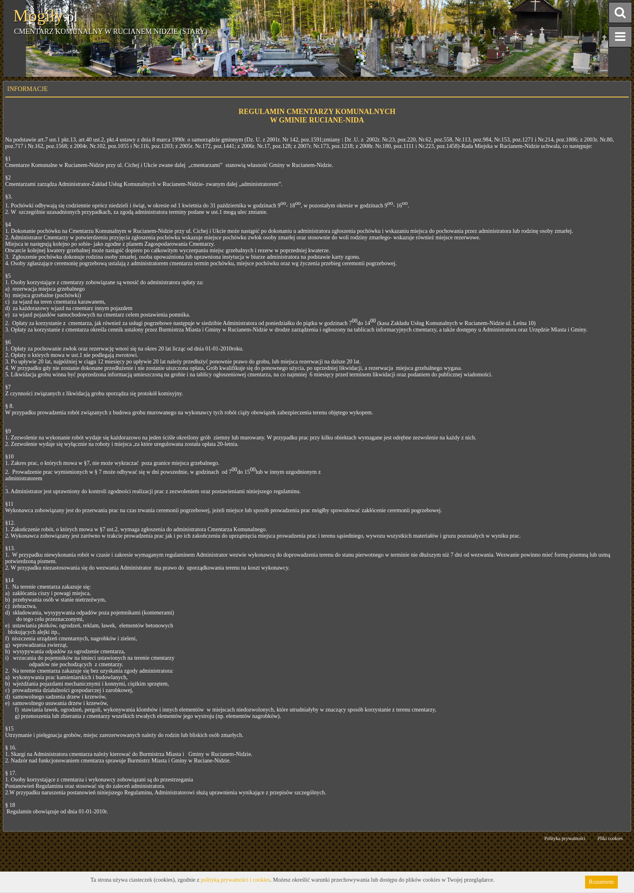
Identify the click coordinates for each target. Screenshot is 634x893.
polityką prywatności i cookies (235, 880)
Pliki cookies (610, 838)
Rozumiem (601, 882)
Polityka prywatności (564, 838)
